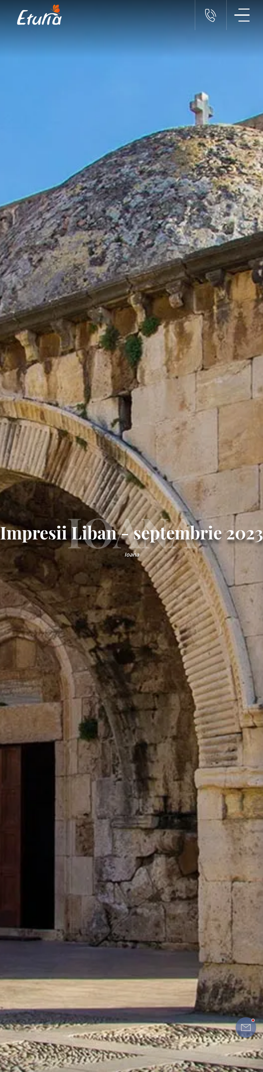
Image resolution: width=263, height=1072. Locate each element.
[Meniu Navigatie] (242, 15)
